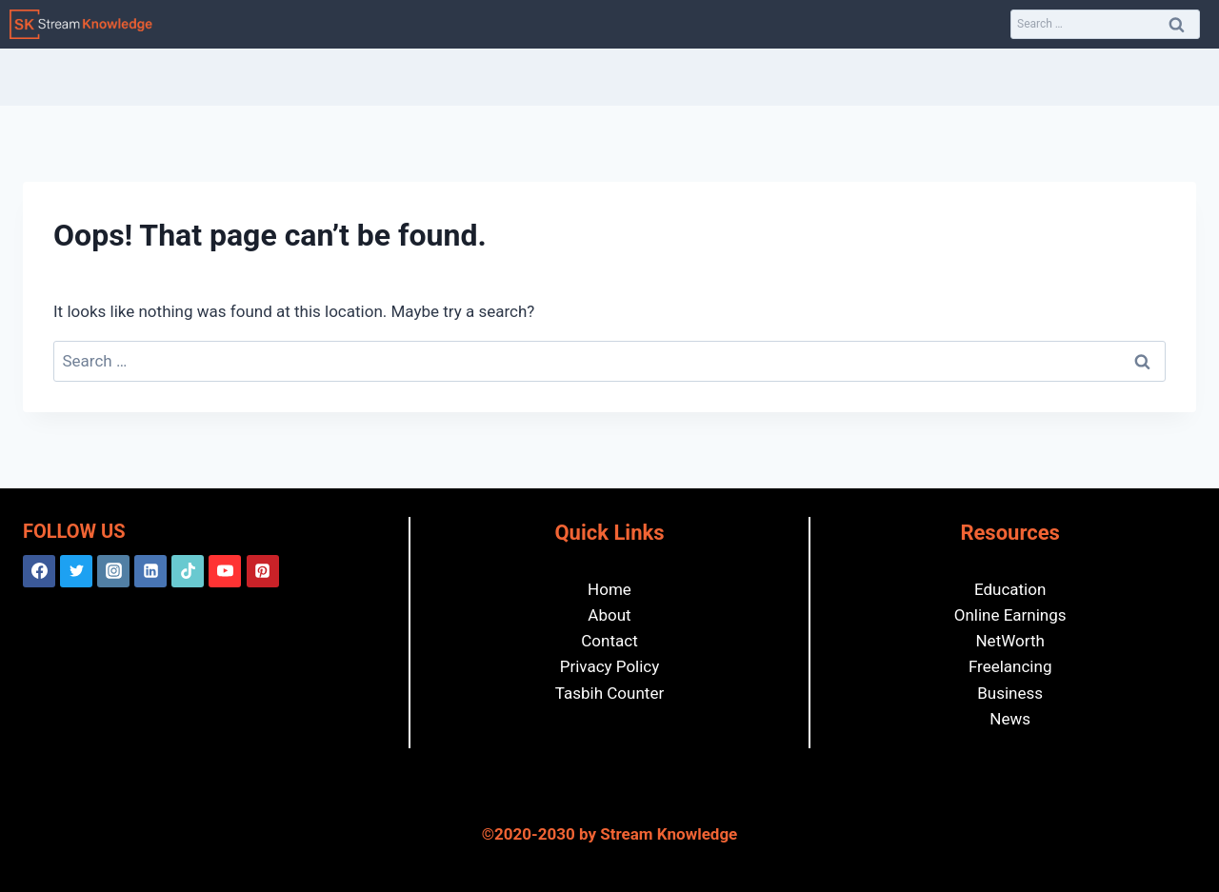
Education (1010, 589)
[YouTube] (225, 571)
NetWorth (1009, 640)
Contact (609, 640)
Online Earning (1006, 614)
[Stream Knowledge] (81, 24)
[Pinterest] (263, 571)
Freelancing (1010, 666)
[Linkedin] (150, 571)
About (609, 614)
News (1009, 718)
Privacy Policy (610, 666)
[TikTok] (187, 571)
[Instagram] (113, 571)
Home (609, 589)
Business (1010, 693)
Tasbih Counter (609, 693)
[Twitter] (76, 571)
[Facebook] (39, 571)
